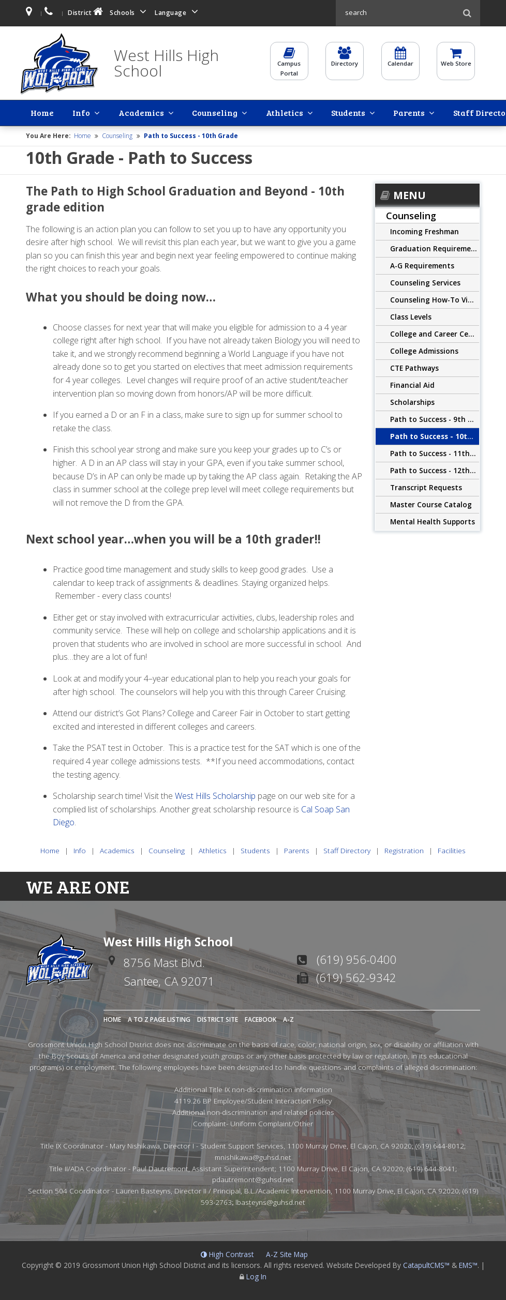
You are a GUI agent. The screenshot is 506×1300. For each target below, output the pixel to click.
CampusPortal (289, 65)
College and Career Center (435, 333)
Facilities (464, 112)
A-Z (288, 1018)
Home (34, 112)
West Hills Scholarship (215, 794)
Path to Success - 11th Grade (435, 452)
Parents (301, 112)
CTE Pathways (414, 367)
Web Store (455, 61)
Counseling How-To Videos (435, 299)
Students (257, 112)
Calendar (400, 61)
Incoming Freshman (424, 230)
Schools (130, 11)
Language (178, 11)
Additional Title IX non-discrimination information (253, 1088)
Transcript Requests (426, 486)
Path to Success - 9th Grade (435, 418)
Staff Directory (358, 112)
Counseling (157, 112)
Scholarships (412, 401)
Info (57, 112)
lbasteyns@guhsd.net (270, 1200)
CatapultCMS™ (426, 1264)
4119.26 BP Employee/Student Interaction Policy (253, 1100)
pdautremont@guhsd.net (253, 1178)
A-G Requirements (422, 264)
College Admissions (424, 350)
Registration (416, 112)
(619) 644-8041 (431, 1167)
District (86, 11)
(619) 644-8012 (439, 1145)
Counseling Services (425, 281)
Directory (344, 61)
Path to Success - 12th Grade (435, 469)
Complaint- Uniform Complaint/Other (253, 1122)
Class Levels (410, 316)
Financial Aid (412, 384)
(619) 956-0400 (357, 958)
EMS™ (468, 1264)
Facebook (260, 1018)
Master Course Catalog (431, 503)
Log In (256, 1275)
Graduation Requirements (435, 247)
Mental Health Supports (432, 520)
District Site (217, 1018)
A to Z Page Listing (159, 1018)
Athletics (209, 112)
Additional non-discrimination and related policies (253, 1110)
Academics (100, 112)
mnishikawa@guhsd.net (253, 1155)
